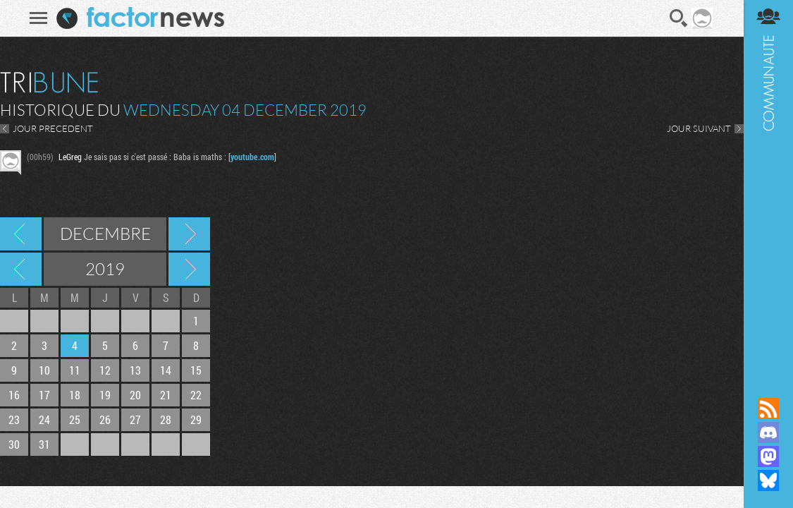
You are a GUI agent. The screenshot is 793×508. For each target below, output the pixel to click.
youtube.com (252, 156)
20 (135, 394)
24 (44, 419)
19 (105, 394)
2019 (105, 268)
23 (14, 419)
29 (196, 419)
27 (135, 419)
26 (105, 419)
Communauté (768, 185)
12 (105, 370)
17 (44, 394)
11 (74, 370)
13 (135, 370)
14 (165, 370)
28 (165, 419)
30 (14, 444)
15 (196, 370)
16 (14, 394)
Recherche (678, 18)
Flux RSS (768, 408)
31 (44, 444)
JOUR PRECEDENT (53, 128)
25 (74, 419)
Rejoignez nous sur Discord (768, 432)
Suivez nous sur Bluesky (768, 480)
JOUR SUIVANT (699, 128)
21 (165, 394)
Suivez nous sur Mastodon (768, 456)
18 (74, 394)
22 (196, 394)
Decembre (105, 233)
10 (44, 370)
